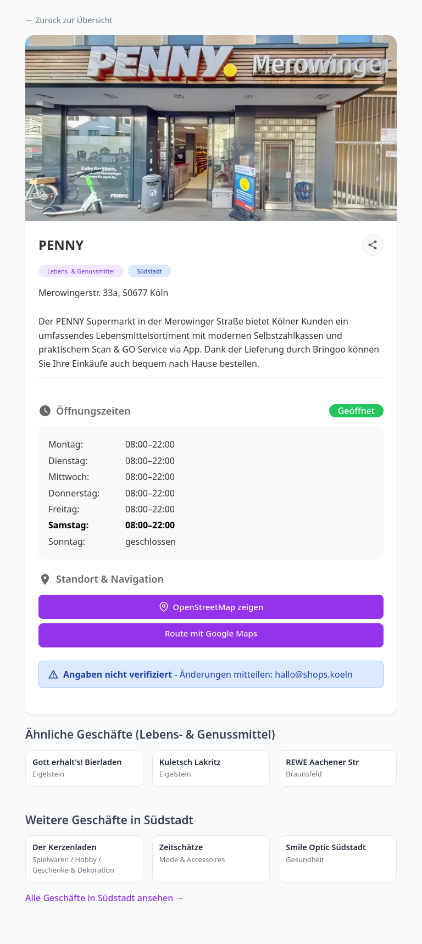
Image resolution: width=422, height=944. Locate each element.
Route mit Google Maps (211, 633)
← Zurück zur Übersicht (69, 20)
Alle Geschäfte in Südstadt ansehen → (104, 898)
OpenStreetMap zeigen (211, 606)
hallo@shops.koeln (313, 674)
